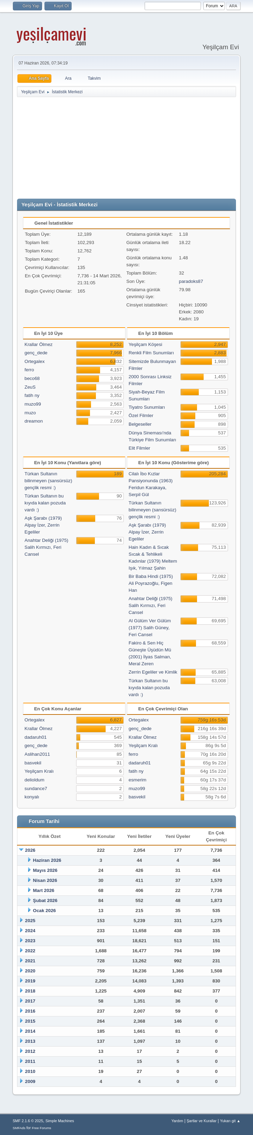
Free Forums (41, 1128)
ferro (29, 369)
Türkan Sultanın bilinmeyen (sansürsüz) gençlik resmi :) (48, 480)
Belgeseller (140, 424)
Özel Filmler (141, 415)
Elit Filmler (139, 448)
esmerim (137, 779)
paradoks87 (191, 281)
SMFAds (19, 1128)
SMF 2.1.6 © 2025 (28, 1121)
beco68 (32, 378)
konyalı (32, 796)
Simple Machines (60, 1121)
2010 (30, 1071)
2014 (30, 1031)
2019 (30, 981)
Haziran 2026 (47, 860)
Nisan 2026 (45, 880)
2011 (30, 1061)
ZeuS (30, 387)
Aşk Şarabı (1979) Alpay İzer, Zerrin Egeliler (43, 525)
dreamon (34, 421)
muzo (30, 412)
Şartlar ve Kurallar (202, 1121)
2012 (30, 1051)
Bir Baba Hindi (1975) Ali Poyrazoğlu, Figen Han (151, 583)
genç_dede (36, 352)
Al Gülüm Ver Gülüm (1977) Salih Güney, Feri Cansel (150, 627)
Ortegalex (35, 361)
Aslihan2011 (37, 754)
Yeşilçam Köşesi (145, 344)
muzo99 (33, 404)
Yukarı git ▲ (230, 1121)
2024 (30, 930)
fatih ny (32, 395)
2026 (30, 850)
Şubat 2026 (45, 900)
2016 (30, 1011)
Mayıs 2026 (45, 870)
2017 (30, 1001)
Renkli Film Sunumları (151, 352)
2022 (30, 950)
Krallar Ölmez (39, 344)
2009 (30, 1081)
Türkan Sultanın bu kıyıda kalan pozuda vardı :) (45, 502)
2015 (30, 1021)
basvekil (33, 762)
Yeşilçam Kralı (39, 771)
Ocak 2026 (44, 910)
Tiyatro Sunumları (147, 407)
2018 (30, 991)
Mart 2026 (44, 890)
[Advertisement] (135, 148)
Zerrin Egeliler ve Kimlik (153, 672)
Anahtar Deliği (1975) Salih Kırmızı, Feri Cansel (46, 547)
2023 (30, 940)
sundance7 (36, 788)
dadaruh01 (36, 737)
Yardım (177, 1121)
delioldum (34, 779)
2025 (30, 920)
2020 (30, 970)
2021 (30, 960)
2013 (30, 1041)
